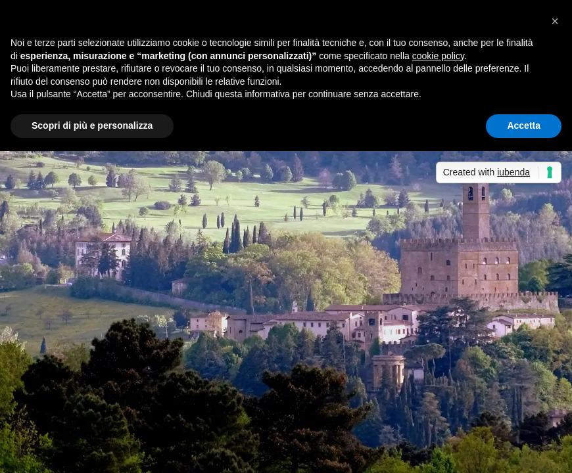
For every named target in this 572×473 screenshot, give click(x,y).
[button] (554, 21)
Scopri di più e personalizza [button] (92, 125)
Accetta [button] (523, 125)
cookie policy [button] (438, 56)
